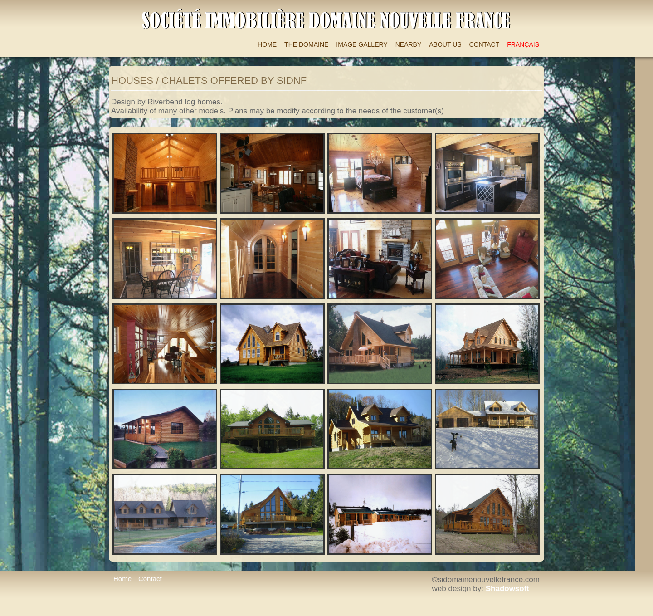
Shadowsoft (507, 588)
